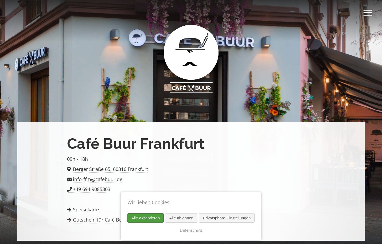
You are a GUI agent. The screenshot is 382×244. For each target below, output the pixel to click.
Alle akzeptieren (145, 218)
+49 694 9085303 (91, 189)
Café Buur (191, 61)
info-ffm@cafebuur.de (97, 179)
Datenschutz (191, 230)
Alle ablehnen (181, 218)
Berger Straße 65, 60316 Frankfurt (110, 169)
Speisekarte (86, 209)
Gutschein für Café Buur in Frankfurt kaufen (122, 219)
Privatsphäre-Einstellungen (227, 218)
